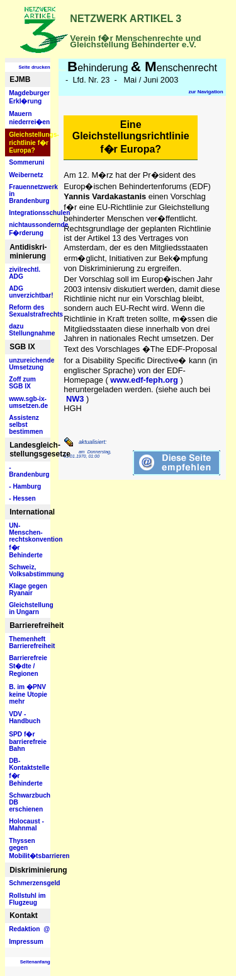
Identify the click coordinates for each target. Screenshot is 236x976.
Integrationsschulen (29, 212)
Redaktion (29, 929)
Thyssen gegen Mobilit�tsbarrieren (29, 848)
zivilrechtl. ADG (24, 273)
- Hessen (22, 498)
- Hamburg (25, 486)
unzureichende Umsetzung (29, 364)
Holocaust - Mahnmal (26, 825)
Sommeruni (26, 162)
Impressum (26, 941)
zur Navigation (205, 92)
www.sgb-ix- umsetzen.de (28, 402)
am (82, 452)
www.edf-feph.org (144, 380)
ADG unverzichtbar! (29, 292)
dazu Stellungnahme (29, 330)
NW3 (75, 399)
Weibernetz (26, 174)
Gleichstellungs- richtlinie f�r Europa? (29, 142)
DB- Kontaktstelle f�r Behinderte (29, 772)
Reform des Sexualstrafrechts (29, 311)
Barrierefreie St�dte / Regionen (28, 665)
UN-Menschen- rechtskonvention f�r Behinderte (29, 540)
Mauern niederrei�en (29, 117)
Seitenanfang (35, 962)
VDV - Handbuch (24, 717)
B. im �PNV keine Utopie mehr (28, 694)
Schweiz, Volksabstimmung (29, 571)
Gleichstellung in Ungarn (29, 608)
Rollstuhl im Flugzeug (27, 899)
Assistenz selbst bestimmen (26, 424)
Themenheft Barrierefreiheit (29, 642)
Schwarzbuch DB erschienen (29, 802)
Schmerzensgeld (29, 883)
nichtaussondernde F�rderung (29, 228)
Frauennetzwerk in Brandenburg (29, 193)
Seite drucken (34, 67)
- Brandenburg (29, 471)
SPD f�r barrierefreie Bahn (28, 741)
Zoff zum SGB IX (22, 383)
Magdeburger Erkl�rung (29, 97)
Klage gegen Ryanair (28, 589)
